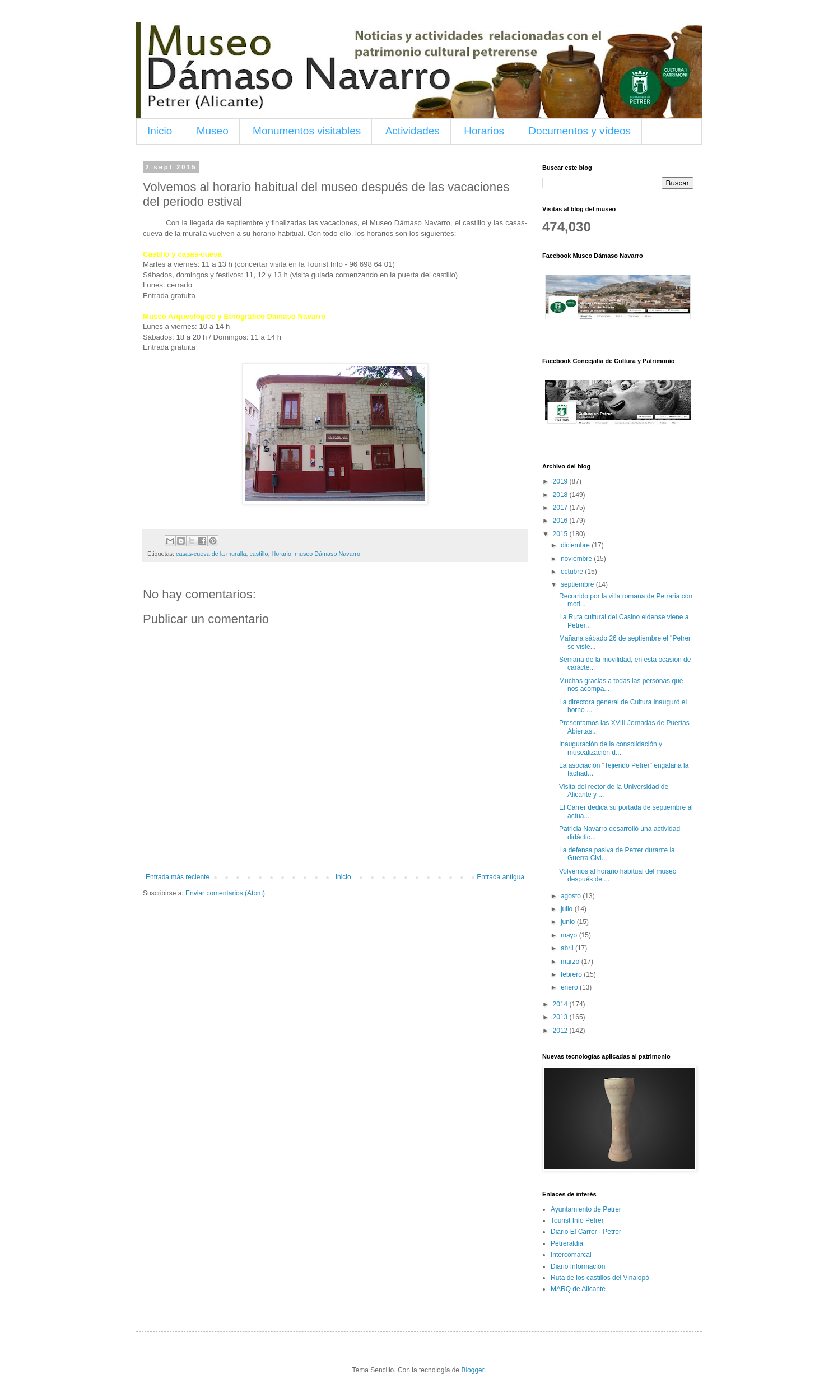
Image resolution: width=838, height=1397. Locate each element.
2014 (561, 1004)
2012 (561, 1030)
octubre (573, 571)
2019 (561, 481)
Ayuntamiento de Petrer (586, 1209)
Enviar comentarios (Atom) (225, 893)
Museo (213, 131)
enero (570, 987)
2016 (561, 521)
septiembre (578, 584)
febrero (572, 974)
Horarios (484, 131)
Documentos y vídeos (579, 131)
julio (568, 909)
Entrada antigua (500, 877)
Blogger (472, 1370)
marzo (571, 962)
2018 (561, 495)
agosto (572, 896)
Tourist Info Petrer (577, 1220)
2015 (561, 534)
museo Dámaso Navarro (327, 553)
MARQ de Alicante (578, 1289)
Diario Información (578, 1266)
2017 (561, 508)
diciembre (576, 545)
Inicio (159, 131)
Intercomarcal (571, 1255)
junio (569, 922)
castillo (258, 553)
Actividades (412, 131)
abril (568, 948)
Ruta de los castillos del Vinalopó (600, 1278)
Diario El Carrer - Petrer (586, 1232)
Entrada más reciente (178, 877)
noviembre (577, 559)
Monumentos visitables (307, 131)
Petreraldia (567, 1243)
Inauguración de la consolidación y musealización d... (610, 748)
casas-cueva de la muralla (211, 553)
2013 (561, 1017)
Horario (281, 553)
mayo (570, 935)
